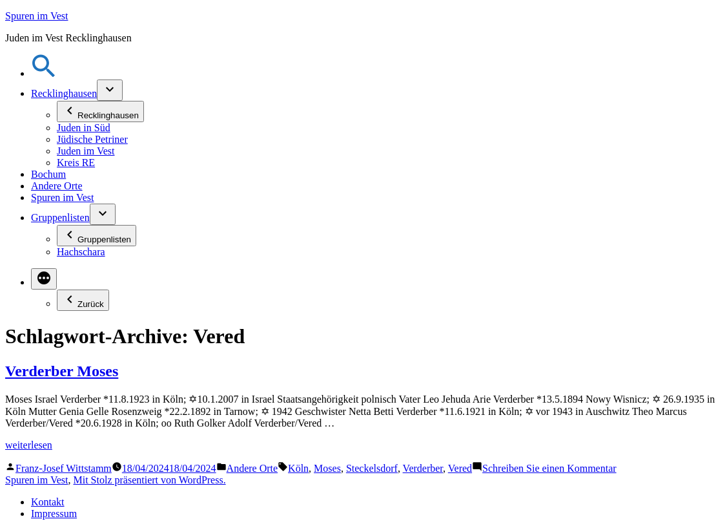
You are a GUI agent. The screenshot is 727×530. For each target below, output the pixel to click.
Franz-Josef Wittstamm (63, 468)
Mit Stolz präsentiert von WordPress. (149, 479)
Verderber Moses (61, 371)
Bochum (48, 174)
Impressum (54, 513)
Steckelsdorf (372, 468)
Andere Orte (57, 185)
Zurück (83, 300)
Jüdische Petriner (92, 139)
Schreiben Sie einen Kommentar (549, 468)
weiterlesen (28, 445)
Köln (298, 468)
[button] (44, 73)
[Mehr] (44, 279)
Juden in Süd (83, 127)
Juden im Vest (85, 150)
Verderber (423, 468)
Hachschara (81, 251)
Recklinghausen (64, 93)
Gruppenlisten (60, 217)
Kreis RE (76, 162)
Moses (327, 468)
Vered (460, 468)
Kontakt (48, 501)
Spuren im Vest (36, 15)
